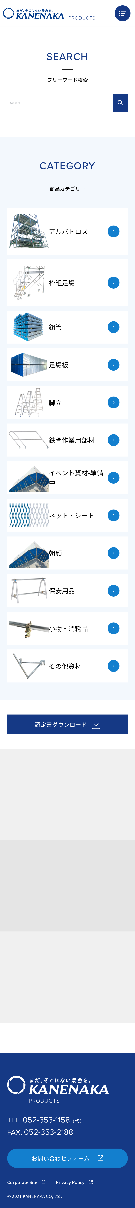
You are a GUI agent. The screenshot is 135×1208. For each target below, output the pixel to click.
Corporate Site (26, 1182)
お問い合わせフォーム (67, 1158)
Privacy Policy (74, 1182)
